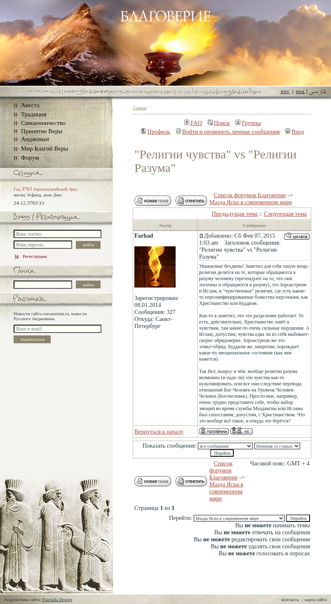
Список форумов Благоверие (250, 195)
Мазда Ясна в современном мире (250, 202)
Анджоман (35, 139)
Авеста (30, 105)
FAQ (193, 123)
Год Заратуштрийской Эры (45, 188)
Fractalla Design (57, 599)
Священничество (43, 123)
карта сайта (316, 599)
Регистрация (30, 256)
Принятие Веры (42, 131)
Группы (248, 123)
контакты (290, 599)
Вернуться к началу (159, 431)
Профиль (155, 131)
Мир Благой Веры (44, 148)
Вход (294, 131)
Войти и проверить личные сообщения (228, 131)
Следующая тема (285, 213)
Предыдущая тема (235, 213)
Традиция (33, 114)
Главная (139, 108)
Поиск (219, 123)
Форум (30, 157)
